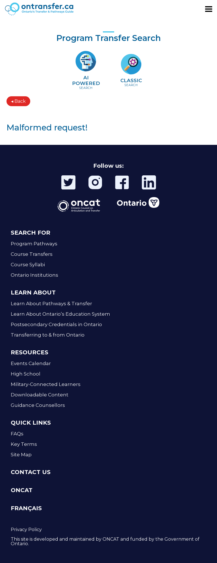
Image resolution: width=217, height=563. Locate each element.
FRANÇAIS (26, 508)
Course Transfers (32, 254)
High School (25, 374)
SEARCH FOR (30, 232)
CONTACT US (31, 472)
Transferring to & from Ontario (47, 335)
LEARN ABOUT (33, 292)
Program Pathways (34, 243)
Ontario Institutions (34, 275)
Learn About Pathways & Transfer (51, 303)
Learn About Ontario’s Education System (60, 314)
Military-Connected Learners (46, 384)
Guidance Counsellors (38, 405)
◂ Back (18, 101)
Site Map (21, 454)
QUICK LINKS (31, 422)
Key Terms (24, 444)
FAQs (17, 434)
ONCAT (21, 490)
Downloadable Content (39, 395)
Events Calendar (31, 363)
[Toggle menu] (208, 9)
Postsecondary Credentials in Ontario (56, 324)
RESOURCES (29, 352)
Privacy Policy (26, 529)
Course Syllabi (28, 264)
